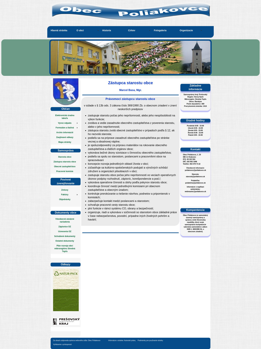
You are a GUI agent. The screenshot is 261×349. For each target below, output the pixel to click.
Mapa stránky (64, 142)
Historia (106, 30)
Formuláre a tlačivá (65, 128)
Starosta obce (64, 157)
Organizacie (186, 30)
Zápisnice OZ (64, 226)
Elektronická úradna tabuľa (64, 116)
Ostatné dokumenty (64, 241)
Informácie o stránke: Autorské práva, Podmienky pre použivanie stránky (135, 340)
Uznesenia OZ (64, 231)
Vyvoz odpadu (65, 123)
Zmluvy (64, 190)
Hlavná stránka (59, 30)
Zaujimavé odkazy (64, 137)
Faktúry (64, 194)
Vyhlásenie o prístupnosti (62, 344)
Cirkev (131, 30)
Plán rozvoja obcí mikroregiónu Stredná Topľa (64, 249)
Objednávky (64, 199)
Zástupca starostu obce (65, 162)
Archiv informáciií (64, 132)
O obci (80, 30)
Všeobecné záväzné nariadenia (64, 220)
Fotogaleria (160, 30)
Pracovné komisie (64, 171)
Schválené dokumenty (64, 236)
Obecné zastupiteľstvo (65, 166)
